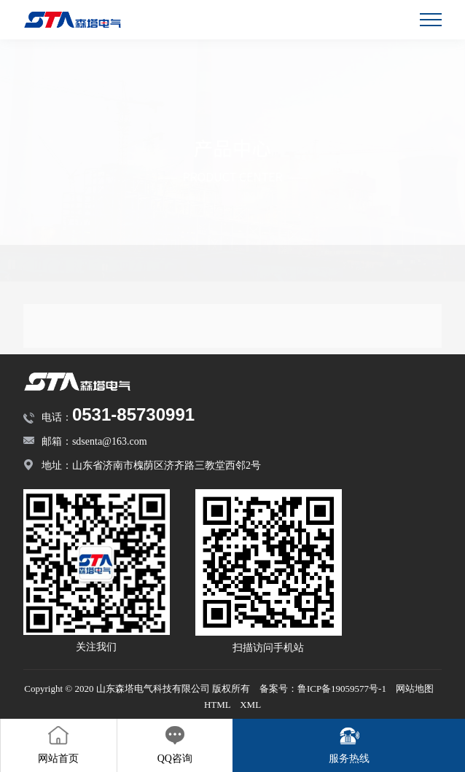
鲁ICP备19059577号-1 (341, 688)
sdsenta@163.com (109, 441)
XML (250, 704)
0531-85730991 (133, 414)
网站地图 (415, 688)
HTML (217, 704)
